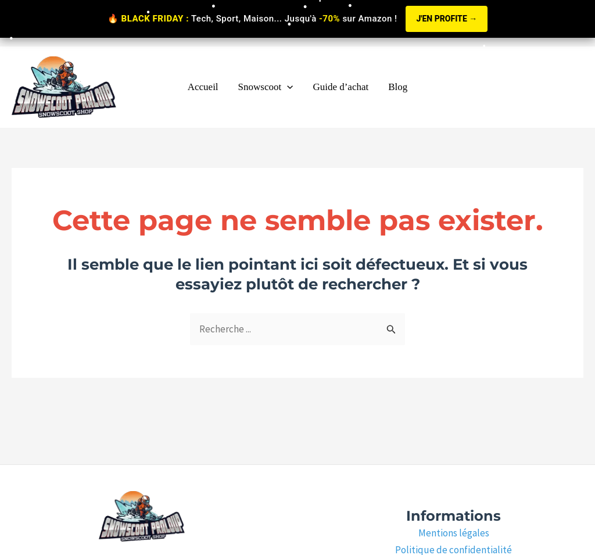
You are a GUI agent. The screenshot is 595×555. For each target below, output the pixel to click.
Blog (397, 86)
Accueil (203, 86)
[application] (287, 87)
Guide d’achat (340, 86)
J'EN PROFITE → (446, 18)
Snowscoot (265, 87)
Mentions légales (453, 533)
